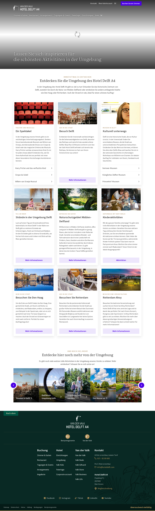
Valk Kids (60, 465)
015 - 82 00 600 (102, 458)
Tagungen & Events (62, 15)
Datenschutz (15, 507)
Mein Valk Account (105, 3)
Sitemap (6, 507)
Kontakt (93, 3)
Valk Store (79, 469)
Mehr (98, 15)
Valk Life (79, 479)
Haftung (29, 507)
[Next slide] (141, 385)
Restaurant (34, 15)
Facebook (49, 498)
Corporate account (64, 474)
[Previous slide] (13, 385)
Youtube (106, 498)
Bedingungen (38, 507)
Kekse (23, 507)
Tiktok (79, 498)
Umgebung (60, 460)
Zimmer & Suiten (20, 15)
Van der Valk (87, 438)
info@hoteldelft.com (104, 467)
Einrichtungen (87, 15)
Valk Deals (79, 460)
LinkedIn (92, 498)
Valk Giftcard (80, 465)
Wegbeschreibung (103, 488)
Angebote (41, 474)
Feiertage (76, 15)
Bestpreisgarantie (68, 438)
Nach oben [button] (11, 413)
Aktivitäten (121, 260)
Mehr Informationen (77, 180)
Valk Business (81, 474)
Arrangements (46, 15)
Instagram (64, 498)
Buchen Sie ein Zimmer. (131, 3)
